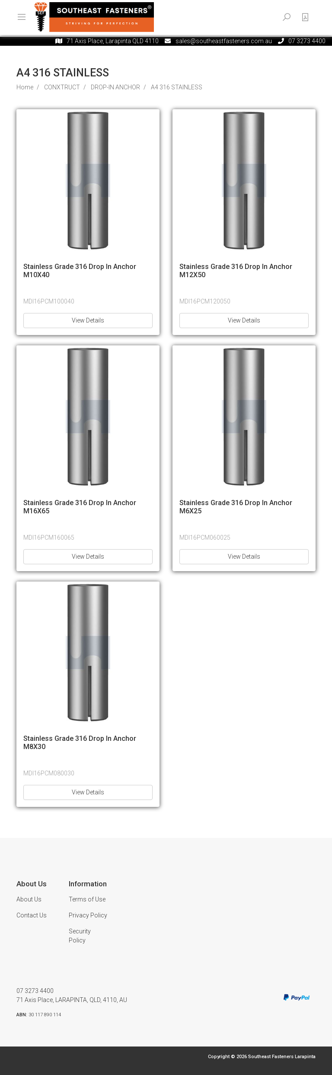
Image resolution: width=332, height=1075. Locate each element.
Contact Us (31, 915)
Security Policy (80, 936)
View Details (88, 320)
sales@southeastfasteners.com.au (224, 41)
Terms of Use (87, 899)
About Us (29, 899)
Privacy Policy (88, 915)
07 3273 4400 (35, 990)
